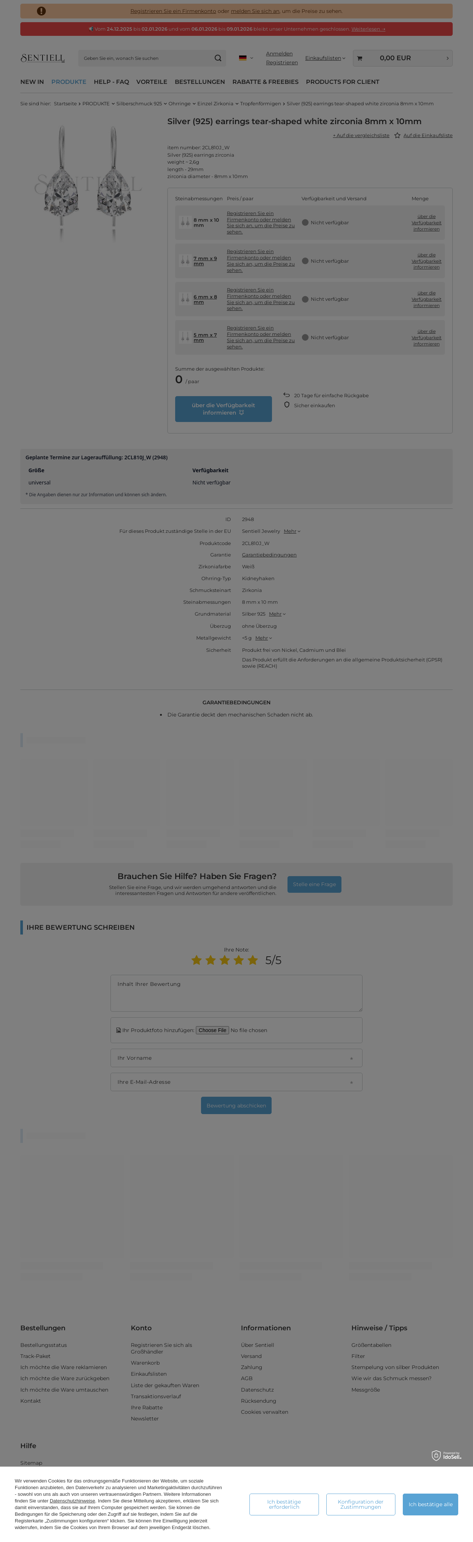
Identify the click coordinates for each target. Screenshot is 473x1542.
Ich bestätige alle (431, 1504)
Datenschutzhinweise (72, 1501)
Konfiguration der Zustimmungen (361, 1504)
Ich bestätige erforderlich (284, 1504)
